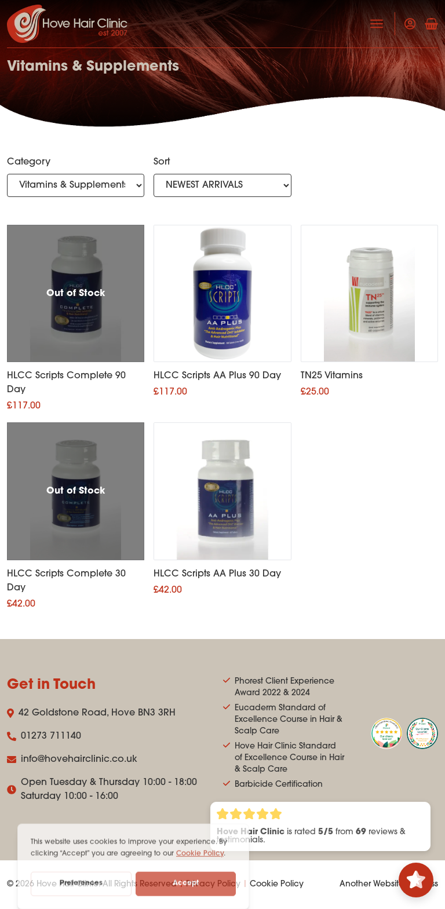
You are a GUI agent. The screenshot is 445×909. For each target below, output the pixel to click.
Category (28, 162)
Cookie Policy (277, 884)
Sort (162, 162)
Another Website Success (389, 884)
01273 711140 (44, 736)
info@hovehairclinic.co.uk (72, 759)
